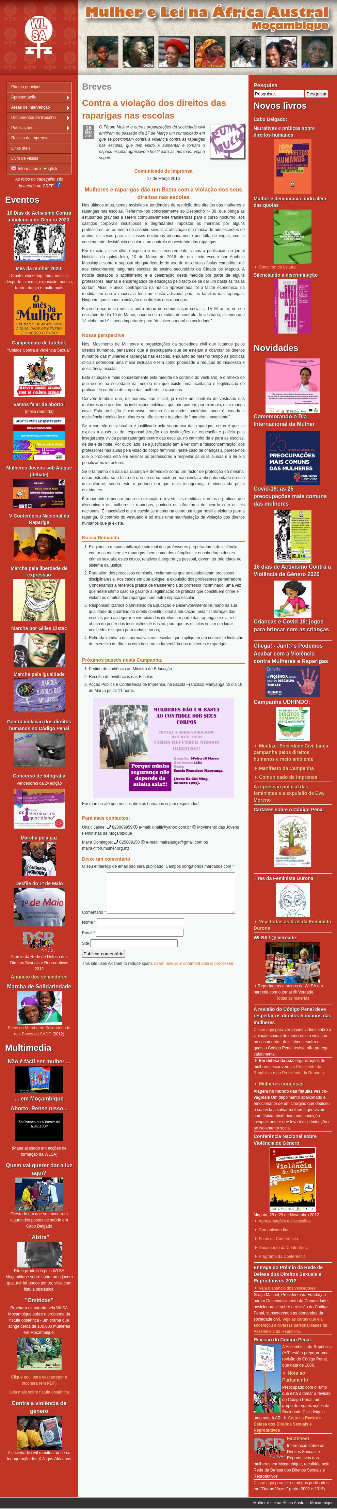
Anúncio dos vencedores (39, 977)
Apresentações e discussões (285, 1221)
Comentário (161, 875)
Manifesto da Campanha (286, 768)
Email (88, 947)
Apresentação (23, 97)
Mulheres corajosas (281, 1084)
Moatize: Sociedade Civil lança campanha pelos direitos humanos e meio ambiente (291, 752)
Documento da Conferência (283, 1247)
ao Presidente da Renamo (300, 1073)
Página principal (25, 86)
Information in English (34, 168)
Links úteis (21, 148)
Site (85, 957)
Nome (89, 936)
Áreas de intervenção (30, 107)
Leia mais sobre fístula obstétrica (39, 1392)
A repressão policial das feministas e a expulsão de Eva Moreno (289, 793)
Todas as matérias (292, 998)
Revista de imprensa (29, 138)
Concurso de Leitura (277, 267)
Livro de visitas (24, 158)
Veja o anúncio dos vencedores (287, 1288)
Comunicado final (274, 1230)
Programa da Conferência (282, 1256)
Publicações (22, 127)
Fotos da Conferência (278, 1238)
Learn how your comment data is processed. (194, 977)
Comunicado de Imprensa (288, 777)
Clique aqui (264, 1029)
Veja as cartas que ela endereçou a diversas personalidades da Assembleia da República (290, 1325)
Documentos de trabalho (33, 117)
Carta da (287, 1424)
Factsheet (298, 1438)
